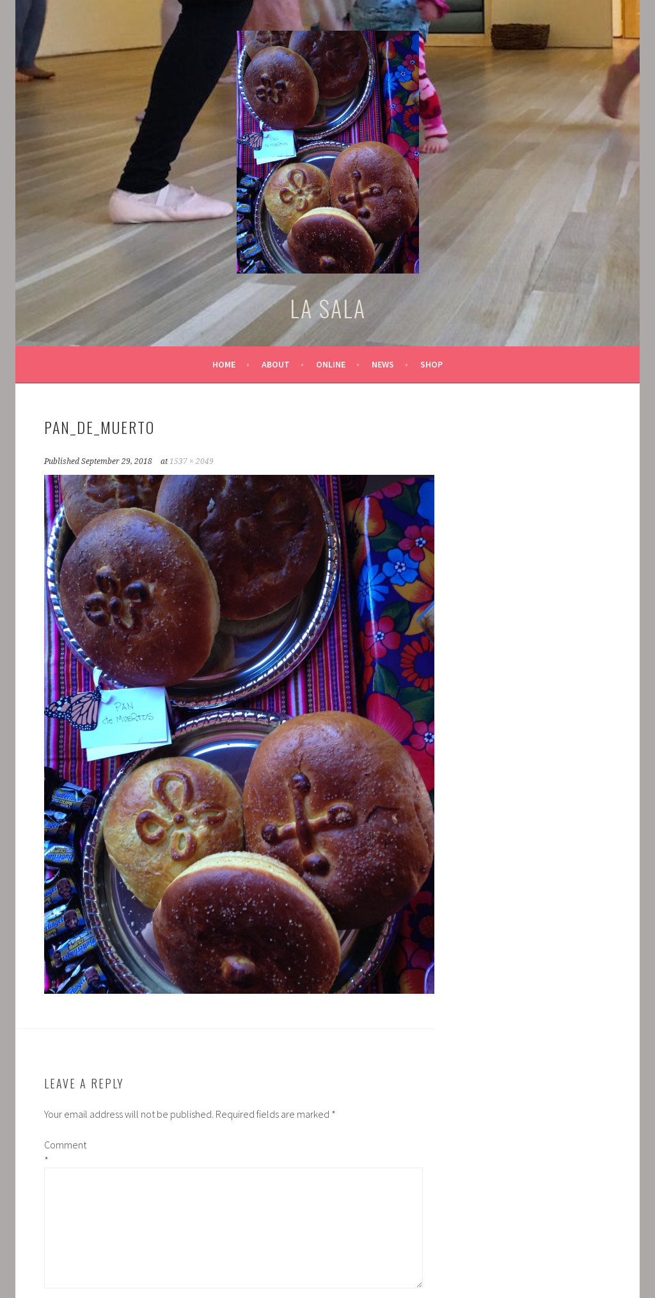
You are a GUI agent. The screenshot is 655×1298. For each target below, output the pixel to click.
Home (223, 364)
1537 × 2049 (192, 461)
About (276, 364)
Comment (64, 1152)
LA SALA (328, 308)
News (383, 364)
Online (330, 364)
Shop (431, 364)
